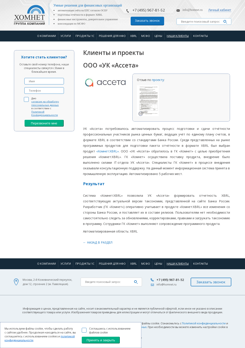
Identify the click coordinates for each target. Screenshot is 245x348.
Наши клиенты (178, 36)
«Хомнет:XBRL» (107, 151)
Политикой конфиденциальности (204, 323)
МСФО (145, 36)
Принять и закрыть (101, 340)
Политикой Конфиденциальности (44, 113)
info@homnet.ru (193, 10)
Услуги (65, 36)
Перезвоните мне (44, 123)
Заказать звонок (147, 20)
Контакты (200, 36)
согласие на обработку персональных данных (45, 103)
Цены (158, 36)
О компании (46, 36)
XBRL (133, 36)
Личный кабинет (219, 10)
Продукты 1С (84, 36)
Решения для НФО (112, 36)
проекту (158, 80)
